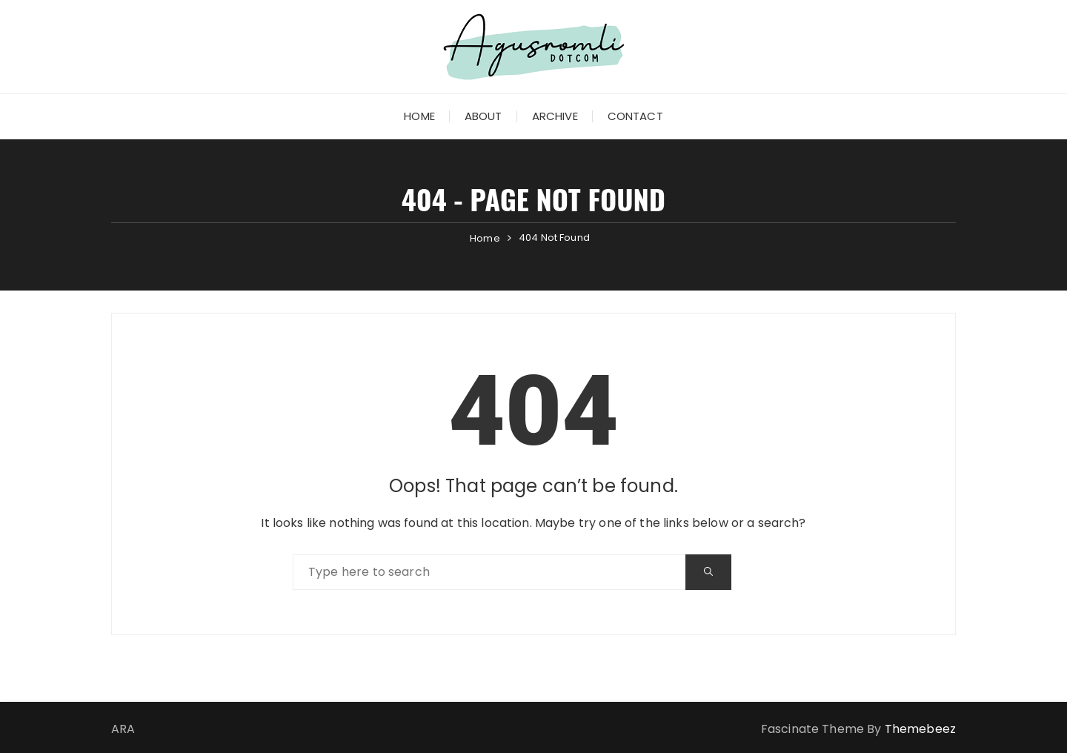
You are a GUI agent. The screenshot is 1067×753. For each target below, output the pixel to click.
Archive (555, 116)
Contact (635, 116)
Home (419, 116)
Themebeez (920, 728)
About (483, 116)
